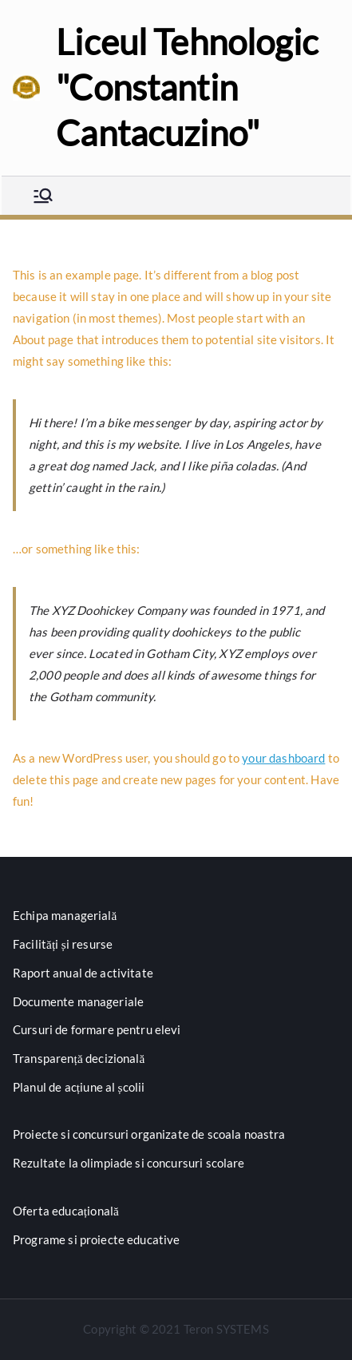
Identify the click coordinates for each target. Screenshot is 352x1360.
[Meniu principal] (43, 195)
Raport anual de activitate (83, 972)
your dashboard (283, 758)
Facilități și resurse (63, 944)
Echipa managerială (65, 915)
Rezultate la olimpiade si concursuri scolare (129, 1163)
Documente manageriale (78, 1001)
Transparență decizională (79, 1058)
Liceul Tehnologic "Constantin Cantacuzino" (187, 87)
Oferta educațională (66, 1210)
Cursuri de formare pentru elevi (97, 1029)
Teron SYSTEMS (226, 1329)
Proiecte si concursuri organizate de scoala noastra (149, 1134)
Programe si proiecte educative (96, 1239)
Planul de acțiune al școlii (78, 1087)
